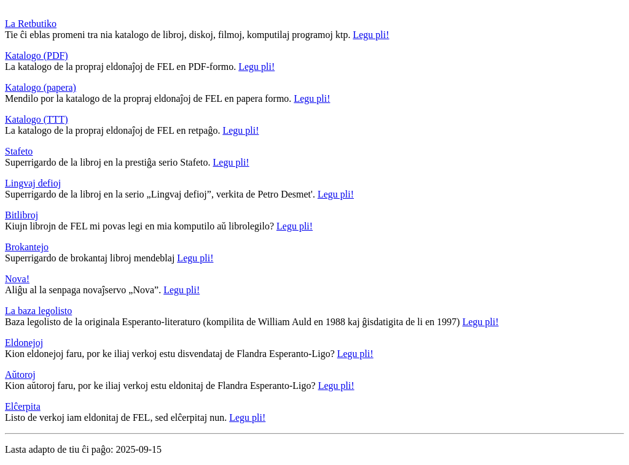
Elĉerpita (23, 406)
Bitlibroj (21, 215)
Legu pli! (371, 34)
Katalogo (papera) (40, 87)
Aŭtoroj (20, 374)
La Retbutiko (31, 23)
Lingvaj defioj (33, 183)
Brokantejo (27, 247)
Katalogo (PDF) (36, 55)
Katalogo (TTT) (36, 119)
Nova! (17, 279)
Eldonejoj (24, 342)
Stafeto (19, 151)
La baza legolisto (38, 311)
